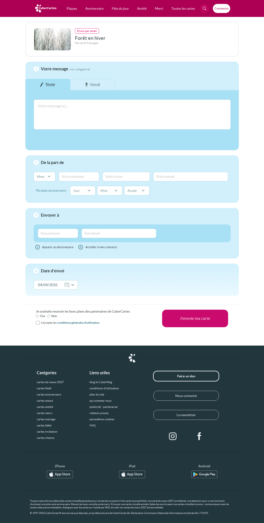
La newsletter (186, 415)
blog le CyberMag (101, 382)
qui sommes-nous (101, 400)
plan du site (97, 394)
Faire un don (186, 376)
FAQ (92, 425)
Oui (42, 316)
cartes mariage (46, 419)
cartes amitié (45, 406)
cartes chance (45, 437)
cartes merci (44, 413)
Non (54, 316)
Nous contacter (186, 396)
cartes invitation (47, 431)
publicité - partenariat (104, 406)
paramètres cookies (102, 419)
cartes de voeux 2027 (50, 382)
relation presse (99, 413)
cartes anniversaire (49, 394)
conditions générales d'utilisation (78, 322)
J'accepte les (70, 322)
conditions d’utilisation (104, 388)
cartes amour (45, 400)
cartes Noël (44, 388)
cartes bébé (44, 425)
